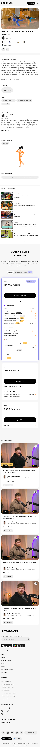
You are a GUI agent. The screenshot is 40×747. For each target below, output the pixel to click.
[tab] (28, 272)
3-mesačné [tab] (18, 272)
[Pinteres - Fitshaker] (21, 732)
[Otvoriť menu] (37, 3)
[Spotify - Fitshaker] (17, 732)
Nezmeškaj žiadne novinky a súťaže (12, 636)
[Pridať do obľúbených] (7, 49)
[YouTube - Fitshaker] (12, 732)
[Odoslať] (28, 639)
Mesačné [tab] (10, 272)
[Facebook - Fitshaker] (3, 732)
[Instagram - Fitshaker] (8, 732)
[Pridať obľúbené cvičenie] (12, 193)
